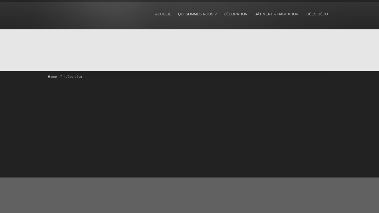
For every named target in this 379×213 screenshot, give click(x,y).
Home (52, 76)
